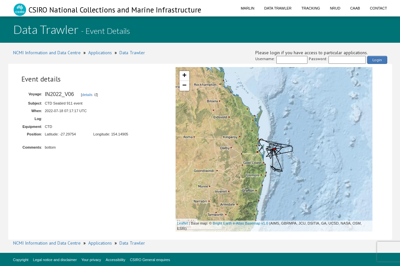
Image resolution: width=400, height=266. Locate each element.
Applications (100, 53)
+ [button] (184, 76)
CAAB (355, 8)
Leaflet (182, 223)
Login (377, 59)
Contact (378, 8)
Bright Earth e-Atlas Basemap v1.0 (240, 223)
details (87, 95)
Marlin (248, 8)
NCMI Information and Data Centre (47, 53)
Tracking (311, 8)
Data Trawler (277, 8)
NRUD (335, 8)
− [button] (184, 86)
